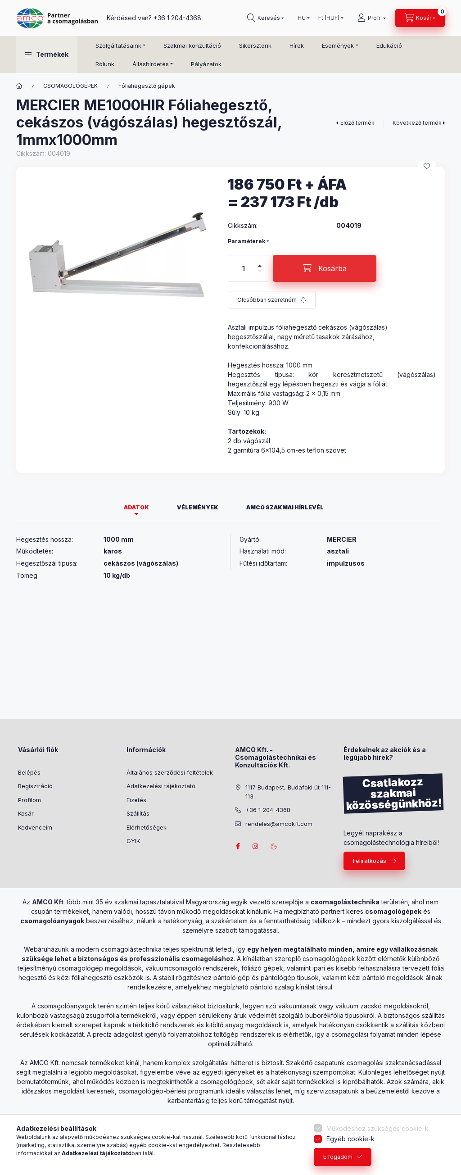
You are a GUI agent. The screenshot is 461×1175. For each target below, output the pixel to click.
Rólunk (104, 64)
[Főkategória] (19, 86)
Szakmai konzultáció (192, 45)
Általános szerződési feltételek (170, 772)
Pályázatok (206, 64)
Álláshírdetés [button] (150, 64)
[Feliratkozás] (272, 300)
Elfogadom (338, 1156)
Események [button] (338, 45)
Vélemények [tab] (197, 507)
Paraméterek (246, 241)
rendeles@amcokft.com (278, 823)
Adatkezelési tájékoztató (161, 785)
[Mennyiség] (243, 268)
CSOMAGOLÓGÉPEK (70, 85)
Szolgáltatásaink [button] (118, 45)
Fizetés (136, 799)
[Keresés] (266, 18)
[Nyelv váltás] (302, 18)
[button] (46, 54)
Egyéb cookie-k (350, 1139)
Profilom (29, 799)
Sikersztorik (255, 45)
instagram (256, 846)
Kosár (26, 813)
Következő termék (417, 122)
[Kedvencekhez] (427, 166)
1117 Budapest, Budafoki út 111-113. (288, 792)
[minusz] (259, 274)
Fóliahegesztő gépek (146, 85)
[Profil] (371, 18)
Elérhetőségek (147, 827)
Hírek (296, 45)
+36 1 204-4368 (177, 18)
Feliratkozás (369, 860)
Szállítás (138, 813)
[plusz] (259, 261)
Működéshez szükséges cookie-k (377, 1128)
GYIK (133, 840)
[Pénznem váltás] (328, 18)
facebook (238, 846)
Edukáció (389, 45)
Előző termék (357, 122)
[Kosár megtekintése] (420, 18)
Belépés (29, 772)
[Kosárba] (324, 268)
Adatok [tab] (136, 507)
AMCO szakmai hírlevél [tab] (285, 507)
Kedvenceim (35, 827)
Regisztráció (35, 785)
